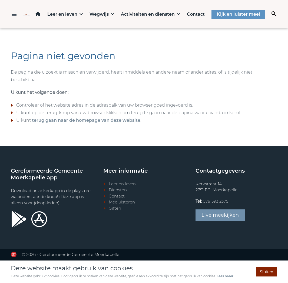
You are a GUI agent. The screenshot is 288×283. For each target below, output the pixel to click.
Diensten (118, 189)
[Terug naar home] (26, 14)
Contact (196, 14)
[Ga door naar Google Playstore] (19, 219)
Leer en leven (62, 14)
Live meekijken (220, 215)
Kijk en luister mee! (238, 14)
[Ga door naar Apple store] (39, 219)
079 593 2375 (215, 201)
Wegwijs (99, 14)
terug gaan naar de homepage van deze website (86, 120)
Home (38, 14)
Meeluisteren (122, 202)
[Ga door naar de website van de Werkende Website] (13, 254)
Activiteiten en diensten (148, 14)
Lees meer (225, 276)
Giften (115, 208)
